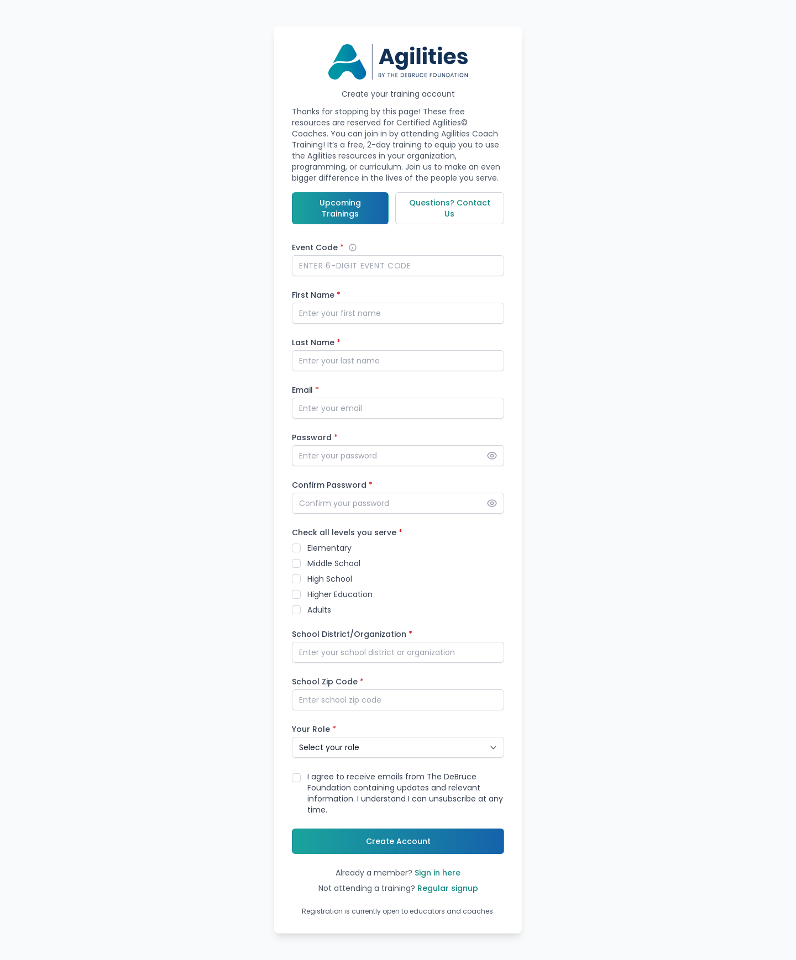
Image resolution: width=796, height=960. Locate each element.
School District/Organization (352, 634)
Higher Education (340, 594)
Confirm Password (332, 484)
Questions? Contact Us (449, 208)
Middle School (333, 563)
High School (329, 578)
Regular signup (447, 888)
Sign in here (437, 872)
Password (315, 437)
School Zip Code (328, 681)
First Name (316, 294)
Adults (319, 609)
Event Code (318, 247)
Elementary (329, 547)
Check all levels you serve (347, 532)
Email (305, 389)
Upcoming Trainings (340, 208)
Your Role (314, 729)
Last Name (316, 342)
